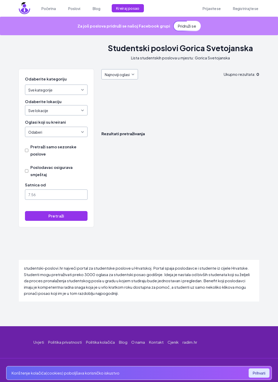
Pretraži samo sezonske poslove (53, 150)
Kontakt (156, 342)
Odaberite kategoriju (46, 78)
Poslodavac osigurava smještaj (51, 171)
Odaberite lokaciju (43, 101)
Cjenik (173, 342)
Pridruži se (187, 24)
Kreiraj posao (128, 8)
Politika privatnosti (65, 342)
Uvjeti (38, 342)
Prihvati (259, 373)
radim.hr (190, 342)
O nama (138, 342)
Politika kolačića (100, 342)
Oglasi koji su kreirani (45, 122)
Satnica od (35, 184)
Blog (123, 342)
